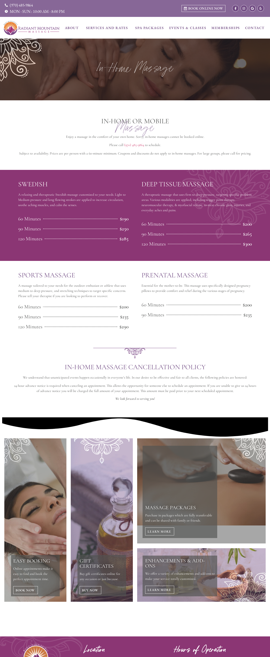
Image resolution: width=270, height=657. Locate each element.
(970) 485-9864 (134, 145)
